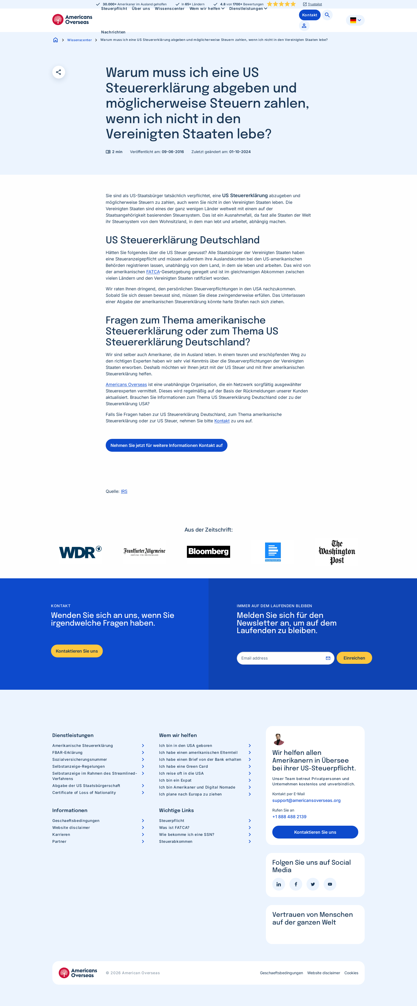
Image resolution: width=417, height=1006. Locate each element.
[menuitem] (113, 32)
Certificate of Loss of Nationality (84, 792)
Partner (59, 841)
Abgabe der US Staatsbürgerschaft (86, 785)
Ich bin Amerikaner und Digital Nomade (197, 787)
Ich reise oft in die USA (181, 773)
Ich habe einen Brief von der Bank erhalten (200, 759)
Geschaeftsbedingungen (75, 820)
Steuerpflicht (171, 820)
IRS (124, 491)
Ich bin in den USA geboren (185, 745)
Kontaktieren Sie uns (77, 651)
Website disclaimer (71, 827)
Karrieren (61, 834)
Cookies (351, 973)
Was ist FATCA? (174, 827)
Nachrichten (113, 32)
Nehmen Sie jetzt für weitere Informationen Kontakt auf (167, 445)
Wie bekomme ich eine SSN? (186, 834)
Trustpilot (315, 4)
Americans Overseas (126, 384)
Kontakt (222, 420)
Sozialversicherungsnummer (79, 759)
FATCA (153, 271)
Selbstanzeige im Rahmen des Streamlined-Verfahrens (94, 776)
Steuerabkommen (175, 841)
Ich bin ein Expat (175, 780)
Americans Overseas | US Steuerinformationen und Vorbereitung (72, 19)
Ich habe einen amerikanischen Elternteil (198, 752)
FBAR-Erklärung (67, 752)
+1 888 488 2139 (289, 816)
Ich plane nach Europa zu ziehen (190, 794)
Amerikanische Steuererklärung (82, 745)
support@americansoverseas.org (306, 800)
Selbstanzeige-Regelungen (78, 766)
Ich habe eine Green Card (183, 766)
